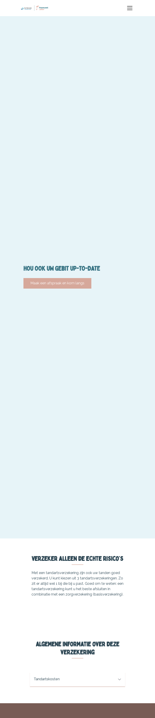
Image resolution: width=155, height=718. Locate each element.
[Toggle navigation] (129, 8)
